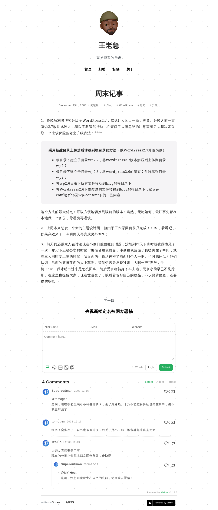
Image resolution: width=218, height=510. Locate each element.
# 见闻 (142, 105)
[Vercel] (161, 504)
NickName (51, 327)
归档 (102, 69)
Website (137, 327)
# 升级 (154, 105)
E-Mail (93, 327)
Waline (164, 492)
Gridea (56, 502)
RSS (70, 502)
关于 (130, 69)
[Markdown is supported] (48, 367)
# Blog (108, 105)
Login (151, 367)
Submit (166, 367)
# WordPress (125, 105)
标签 (116, 69)
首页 (88, 69)
